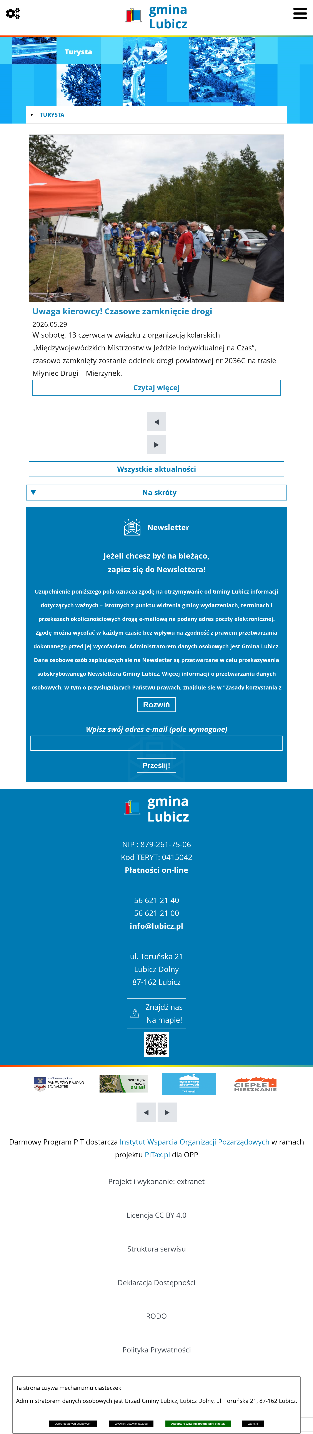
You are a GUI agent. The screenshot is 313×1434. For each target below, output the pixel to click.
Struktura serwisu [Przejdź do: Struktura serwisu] (156, 1249)
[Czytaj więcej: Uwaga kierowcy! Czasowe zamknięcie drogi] (156, 388)
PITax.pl (157, 1155)
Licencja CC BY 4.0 (156, 1215)
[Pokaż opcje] (13, 13)
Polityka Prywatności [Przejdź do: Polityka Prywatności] (156, 1350)
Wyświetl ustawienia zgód (131, 1423)
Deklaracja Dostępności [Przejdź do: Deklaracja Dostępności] (156, 1282)
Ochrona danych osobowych (73, 1423)
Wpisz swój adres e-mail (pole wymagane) (156, 729)
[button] (156, 421)
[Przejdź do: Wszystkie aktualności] (156, 469)
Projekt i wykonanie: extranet (156, 1181)
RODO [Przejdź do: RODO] (156, 1316)
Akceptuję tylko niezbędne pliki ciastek (198, 1423)
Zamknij (253, 1423)
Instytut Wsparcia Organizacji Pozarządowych (195, 1142)
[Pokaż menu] (300, 13)
